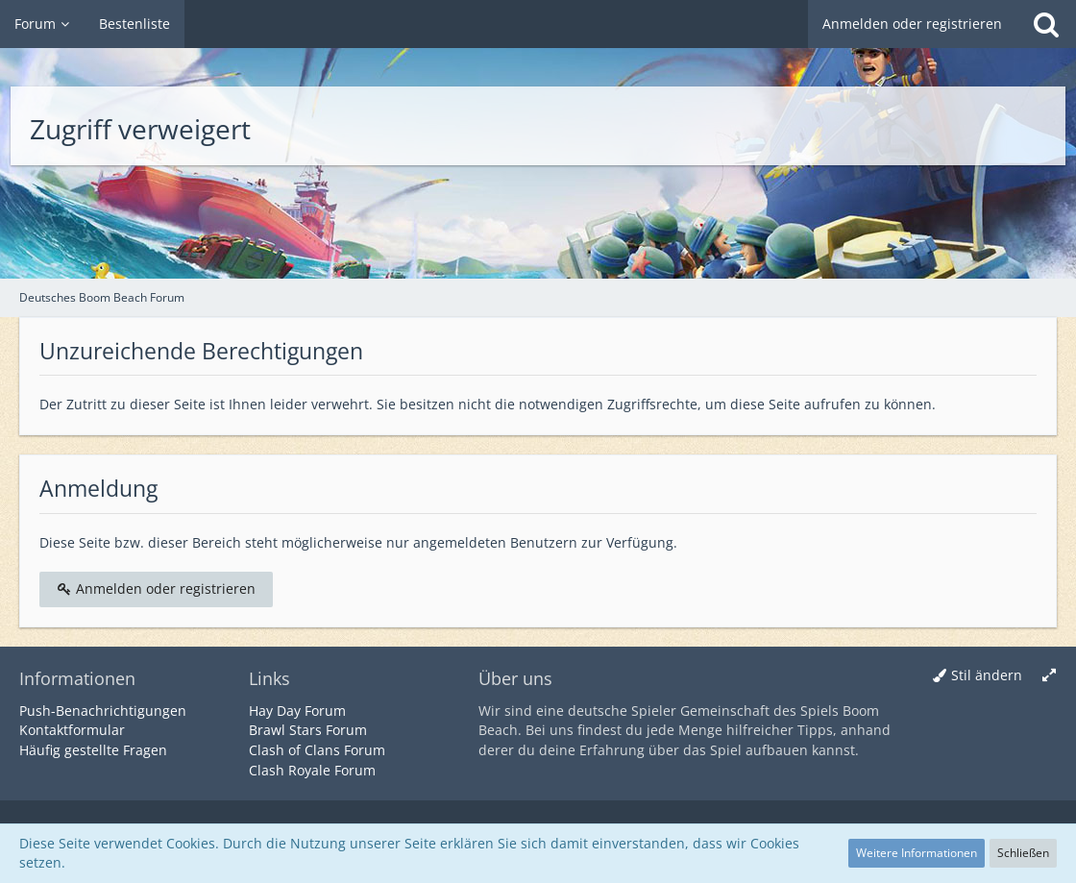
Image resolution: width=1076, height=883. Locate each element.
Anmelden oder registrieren (912, 23)
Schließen (1023, 853)
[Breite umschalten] (1049, 676)
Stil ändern (986, 675)
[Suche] (1046, 24)
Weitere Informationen (916, 853)
